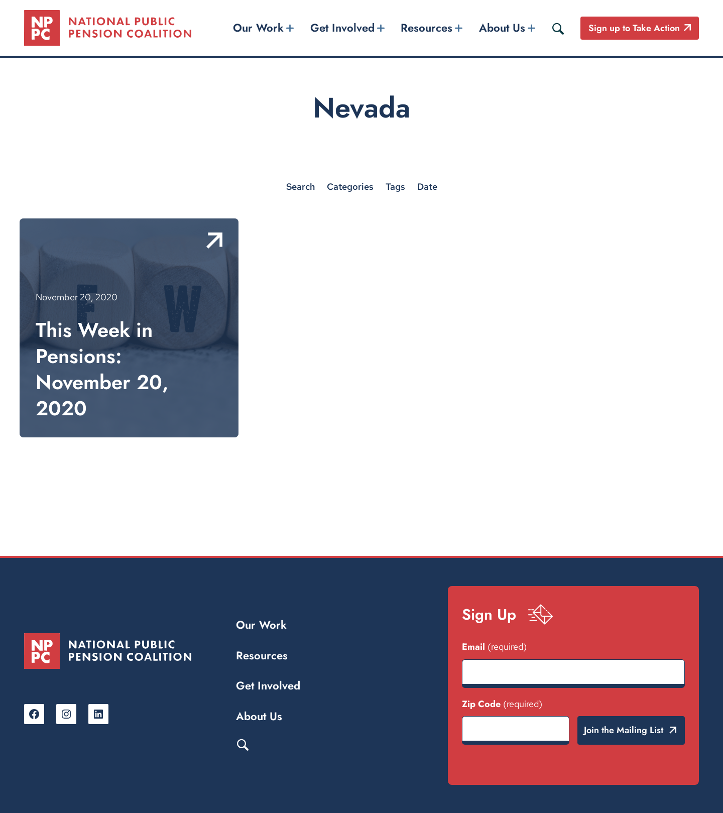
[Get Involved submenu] (381, 28)
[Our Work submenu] (290, 28)
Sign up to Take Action (634, 28)
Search (242, 744)
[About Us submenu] (531, 28)
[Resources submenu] (459, 28)
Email (494, 647)
